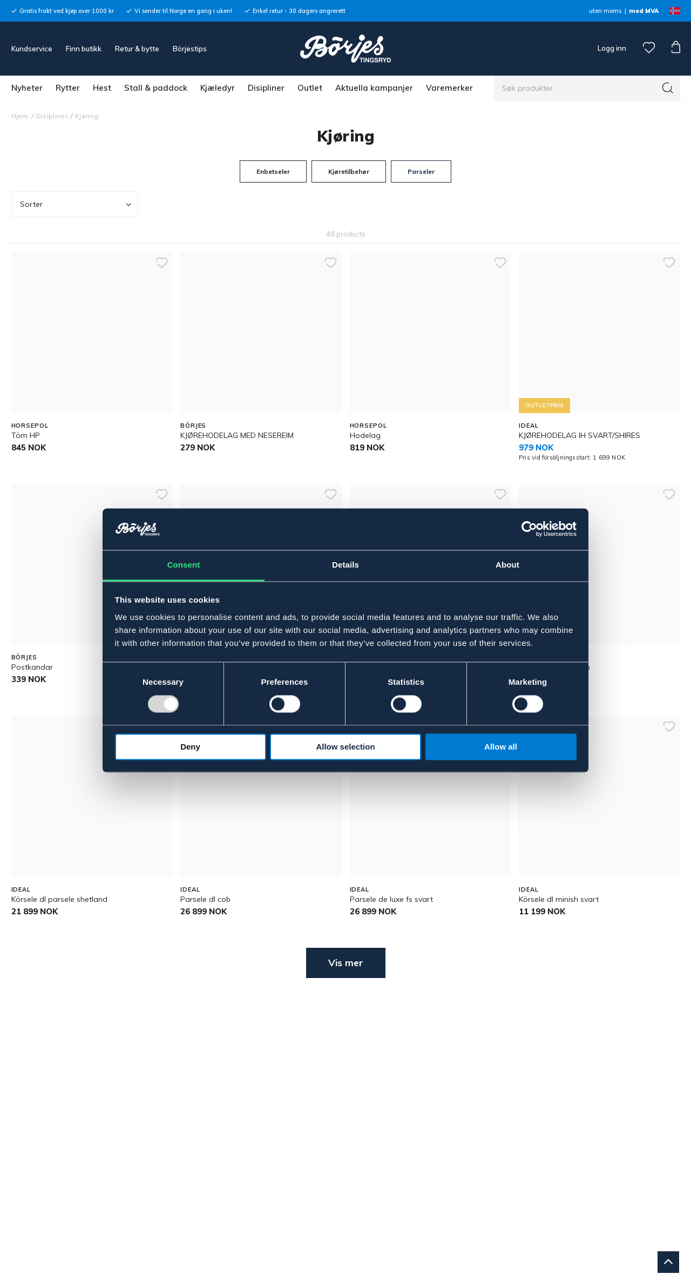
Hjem (20, 116)
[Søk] (667, 88)
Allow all (500, 746)
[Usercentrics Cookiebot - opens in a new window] (529, 529)
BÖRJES (193, 425)
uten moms (605, 11)
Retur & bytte (137, 48)
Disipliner (266, 88)
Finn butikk (83, 48)
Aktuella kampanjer (374, 88)
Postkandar (32, 667)
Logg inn (611, 48)
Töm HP (25, 435)
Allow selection (345, 746)
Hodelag (365, 435)
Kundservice (31, 48)
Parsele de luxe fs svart (391, 899)
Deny (190, 746)
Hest (102, 88)
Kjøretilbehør (348, 171)
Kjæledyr (217, 88)
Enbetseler (273, 171)
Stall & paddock (155, 88)
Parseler (421, 171)
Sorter (77, 204)
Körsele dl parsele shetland (59, 899)
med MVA (644, 11)
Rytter (68, 88)
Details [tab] (345, 564)
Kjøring (86, 116)
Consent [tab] (183, 564)
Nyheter (27, 88)
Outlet (309, 88)
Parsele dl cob (205, 899)
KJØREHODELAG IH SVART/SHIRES (579, 435)
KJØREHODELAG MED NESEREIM (237, 435)
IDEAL (528, 425)
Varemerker (449, 88)
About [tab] (507, 564)
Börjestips (190, 48)
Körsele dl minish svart (559, 899)
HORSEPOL (30, 425)
